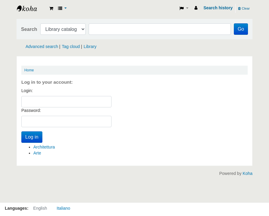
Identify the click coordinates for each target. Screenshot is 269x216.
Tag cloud (71, 46)
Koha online (32, 8)
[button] (51, 8)
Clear (244, 8)
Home (29, 70)
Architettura (44, 147)
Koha (247, 173)
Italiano (63, 208)
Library (90, 46)
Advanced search (42, 46)
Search (29, 29)
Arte (37, 153)
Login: (27, 90)
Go (241, 29)
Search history (218, 7)
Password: (31, 110)
